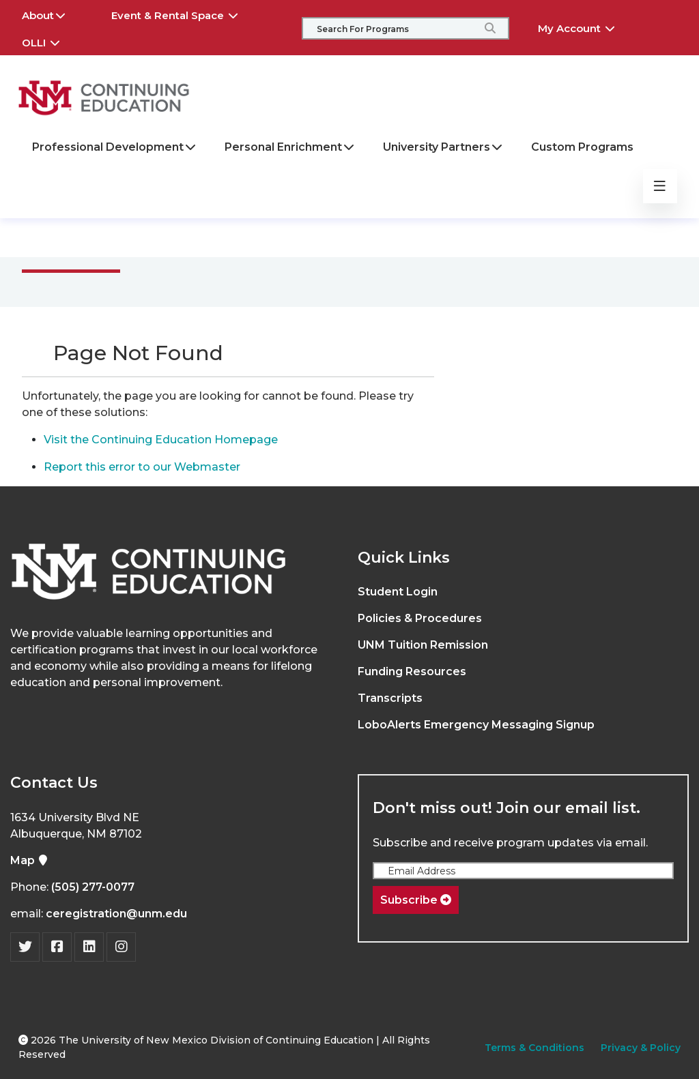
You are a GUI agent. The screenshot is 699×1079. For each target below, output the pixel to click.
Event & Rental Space (184, 13)
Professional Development (114, 147)
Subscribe (415, 899)
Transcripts (390, 698)
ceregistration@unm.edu (116, 913)
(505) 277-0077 (92, 887)
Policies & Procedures (420, 618)
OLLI (50, 41)
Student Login (398, 591)
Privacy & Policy (641, 1047)
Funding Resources (412, 671)
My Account (586, 26)
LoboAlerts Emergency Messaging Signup (476, 724)
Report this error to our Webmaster (142, 466)
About (53, 13)
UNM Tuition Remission (423, 644)
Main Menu (81, 237)
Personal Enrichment (290, 147)
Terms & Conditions (534, 1047)
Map (29, 860)
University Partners (443, 147)
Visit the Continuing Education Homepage (161, 439)
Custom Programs (582, 147)
